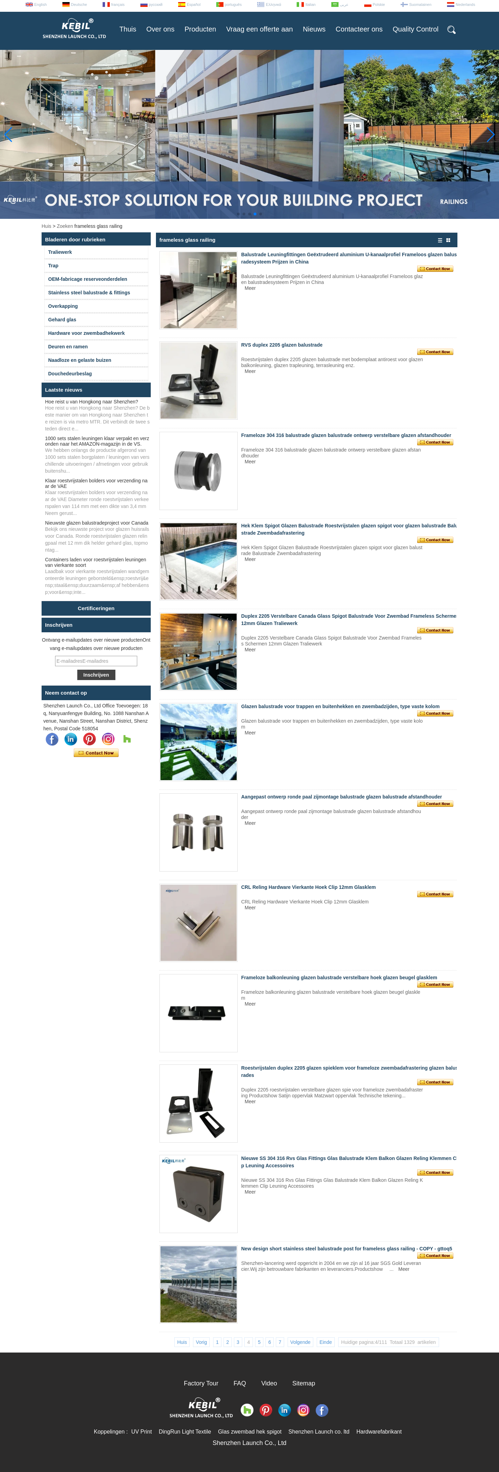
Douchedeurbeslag (70, 373)
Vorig (201, 1342)
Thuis (127, 29)
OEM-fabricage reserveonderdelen (87, 279)
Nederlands (465, 4)
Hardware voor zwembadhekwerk (86, 333)
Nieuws (314, 29)
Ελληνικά (273, 4)
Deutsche (79, 4)
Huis (46, 226)
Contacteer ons (359, 29)
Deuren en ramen (68, 346)
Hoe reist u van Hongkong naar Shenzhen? (91, 401)
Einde (325, 1342)
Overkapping (63, 306)
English (40, 4)
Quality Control (415, 29)
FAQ (240, 1383)
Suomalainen (420, 4)
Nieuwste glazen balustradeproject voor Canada (96, 523)
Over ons (160, 29)
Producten (200, 29)
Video (269, 1383)
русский (156, 4)
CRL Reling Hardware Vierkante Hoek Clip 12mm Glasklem (308, 887)
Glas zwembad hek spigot (249, 1432)
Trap (53, 265)
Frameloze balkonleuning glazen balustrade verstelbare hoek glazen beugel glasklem (339, 977)
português (233, 4)
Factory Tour (201, 1383)
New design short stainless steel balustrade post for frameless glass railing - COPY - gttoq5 (346, 1248)
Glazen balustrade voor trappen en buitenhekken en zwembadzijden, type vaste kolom (340, 706)
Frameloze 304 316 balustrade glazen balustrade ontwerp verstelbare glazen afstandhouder (346, 435)
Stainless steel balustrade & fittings (89, 292)
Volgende (300, 1342)
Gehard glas (62, 319)
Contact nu (96, 753)
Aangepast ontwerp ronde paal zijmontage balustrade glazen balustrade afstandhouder (341, 797)
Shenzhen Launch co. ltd (318, 1432)
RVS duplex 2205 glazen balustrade (282, 345)
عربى (344, 4)
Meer (250, 288)
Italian (310, 4)
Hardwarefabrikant (379, 1432)
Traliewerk (60, 252)
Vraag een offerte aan (259, 29)
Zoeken (65, 226)
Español (194, 4)
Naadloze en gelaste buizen (79, 360)
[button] (238, 214)
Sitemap (303, 1383)
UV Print (141, 1432)
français (118, 4)
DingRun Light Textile (185, 1432)
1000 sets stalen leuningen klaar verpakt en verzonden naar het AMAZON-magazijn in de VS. (97, 441)
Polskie (379, 4)
